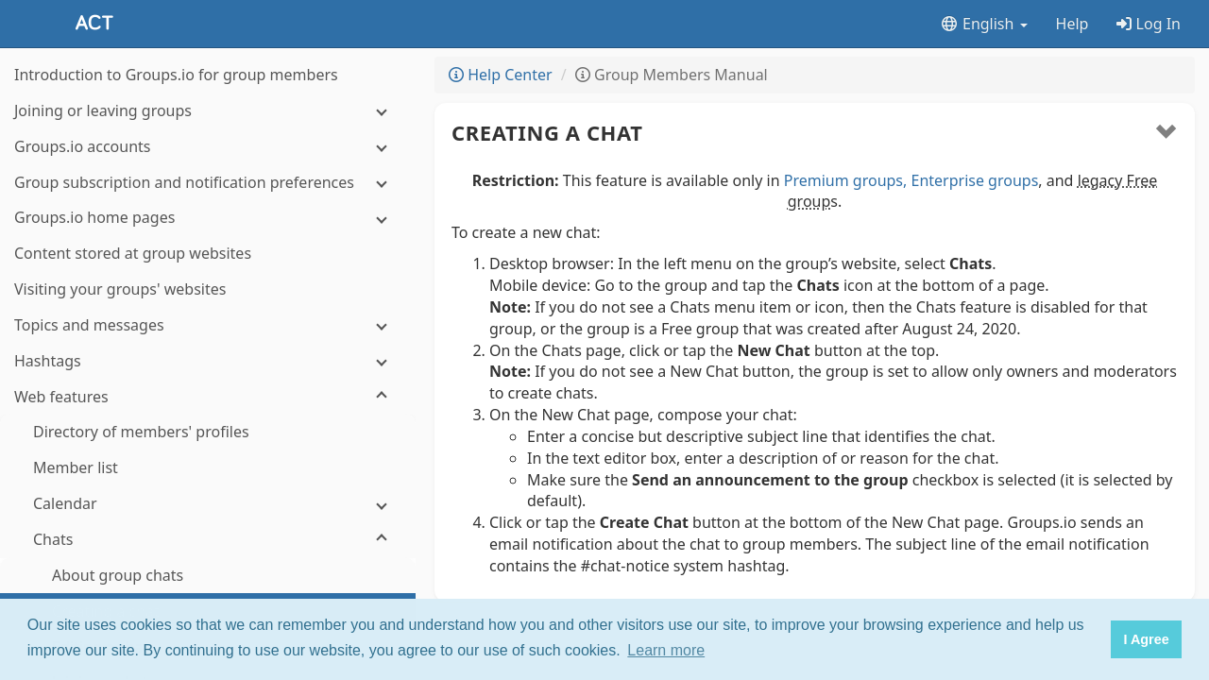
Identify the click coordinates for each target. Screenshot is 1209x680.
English (984, 23)
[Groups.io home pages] (208, 217)
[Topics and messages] (208, 325)
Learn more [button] (666, 650)
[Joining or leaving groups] (208, 111)
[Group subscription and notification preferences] (208, 182)
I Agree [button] (1145, 639)
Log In (1148, 23)
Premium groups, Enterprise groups (911, 180)
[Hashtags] (208, 361)
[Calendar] (208, 503)
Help (1072, 23)
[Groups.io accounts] (208, 146)
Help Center (501, 74)
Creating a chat (547, 132)
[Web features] (208, 397)
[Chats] (208, 539)
